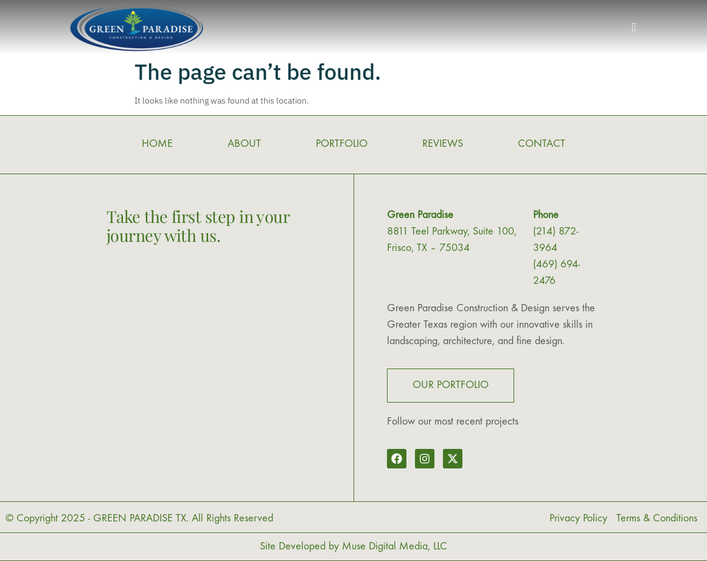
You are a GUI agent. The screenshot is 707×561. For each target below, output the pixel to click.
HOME (157, 144)
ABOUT (244, 144)
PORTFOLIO (341, 144)
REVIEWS (442, 144)
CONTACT (541, 144)
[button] (634, 27)
